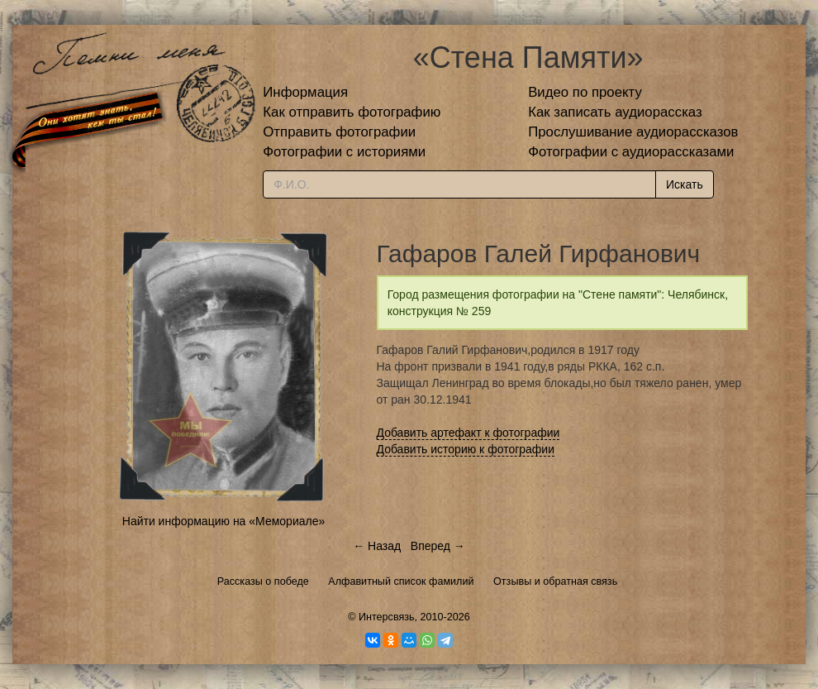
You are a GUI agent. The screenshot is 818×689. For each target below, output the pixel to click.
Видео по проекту (585, 92)
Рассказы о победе (263, 581)
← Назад (377, 546)
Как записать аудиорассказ (615, 112)
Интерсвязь (387, 617)
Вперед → (438, 546)
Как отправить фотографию (351, 112)
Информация (305, 92)
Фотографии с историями (344, 152)
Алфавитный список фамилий (400, 581)
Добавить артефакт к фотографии (468, 432)
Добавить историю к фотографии (466, 449)
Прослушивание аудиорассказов (633, 132)
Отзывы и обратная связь (555, 581)
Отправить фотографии (339, 132)
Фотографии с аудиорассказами (631, 152)
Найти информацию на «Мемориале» (223, 521)
